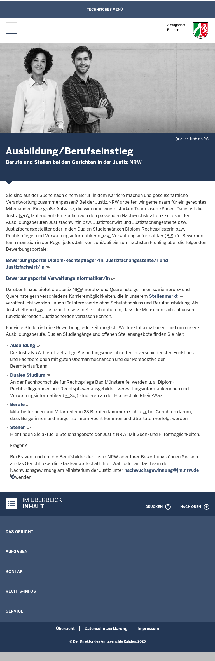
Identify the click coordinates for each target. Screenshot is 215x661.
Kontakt (15, 571)
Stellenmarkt (163, 296)
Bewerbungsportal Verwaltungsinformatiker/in (58, 278)
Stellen (18, 427)
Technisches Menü (105, 9)
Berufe (17, 404)
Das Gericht (19, 531)
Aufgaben (17, 551)
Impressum (148, 628)
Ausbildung (23, 345)
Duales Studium (27, 375)
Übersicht (65, 628)
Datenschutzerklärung (106, 628)
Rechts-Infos (21, 591)
